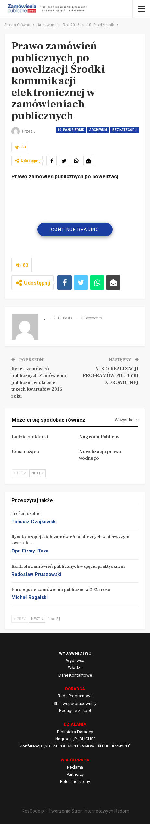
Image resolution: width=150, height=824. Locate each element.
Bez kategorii (124, 130)
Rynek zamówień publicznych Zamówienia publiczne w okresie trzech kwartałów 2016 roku (38, 382)
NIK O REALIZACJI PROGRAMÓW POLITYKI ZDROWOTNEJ (111, 375)
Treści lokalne (26, 514)
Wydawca (75, 660)
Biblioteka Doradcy (75, 731)
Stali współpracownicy (75, 703)
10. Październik (70, 130)
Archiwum (98, 130)
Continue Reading (75, 229)
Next (37, 473)
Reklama (75, 767)
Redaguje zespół (75, 710)
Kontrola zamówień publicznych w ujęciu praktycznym (68, 566)
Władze (75, 667)
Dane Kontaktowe (75, 675)
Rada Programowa (75, 695)
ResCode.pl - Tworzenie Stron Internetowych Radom (75, 811)
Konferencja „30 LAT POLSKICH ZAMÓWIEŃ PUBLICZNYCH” (75, 746)
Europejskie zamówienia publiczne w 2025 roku (60, 590)
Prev (20, 473)
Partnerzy (75, 774)
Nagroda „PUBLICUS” (75, 738)
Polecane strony (75, 781)
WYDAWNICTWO (75, 653)
